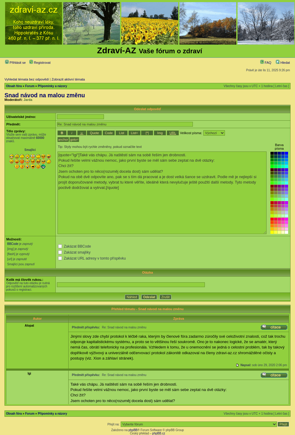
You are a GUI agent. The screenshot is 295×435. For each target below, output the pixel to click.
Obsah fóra (14, 86)
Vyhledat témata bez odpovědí (26, 79)
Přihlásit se (15, 62)
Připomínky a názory (52, 86)
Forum (29, 86)
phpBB (132, 430)
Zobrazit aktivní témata (68, 79)
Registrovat (40, 62)
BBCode (12, 243)
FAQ (265, 62)
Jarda (28, 99)
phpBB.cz (158, 433)
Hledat (283, 62)
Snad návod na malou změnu (44, 95)
